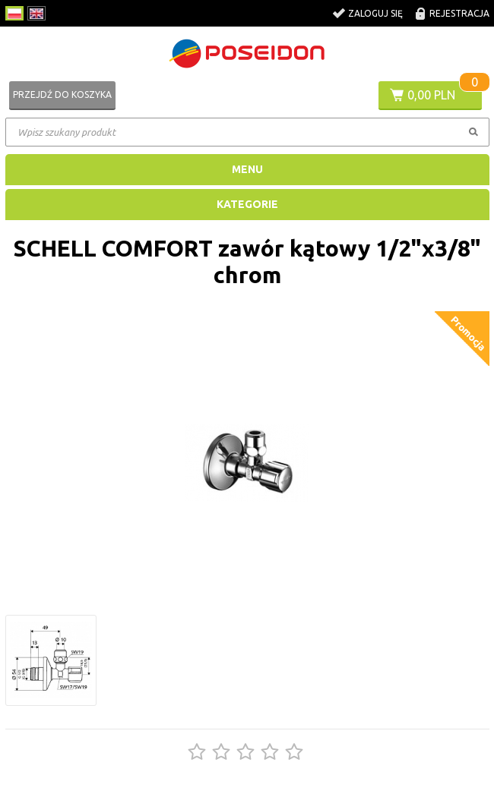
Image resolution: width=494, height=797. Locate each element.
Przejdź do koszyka (62, 94)
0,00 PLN (431, 95)
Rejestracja (459, 13)
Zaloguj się (375, 13)
